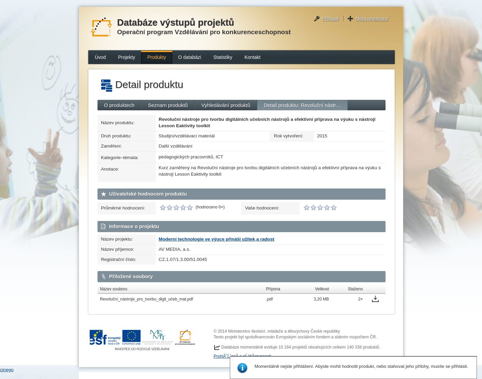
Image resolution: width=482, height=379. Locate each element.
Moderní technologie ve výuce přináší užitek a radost (216, 239)
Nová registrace (372, 18)
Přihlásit (330, 18)
